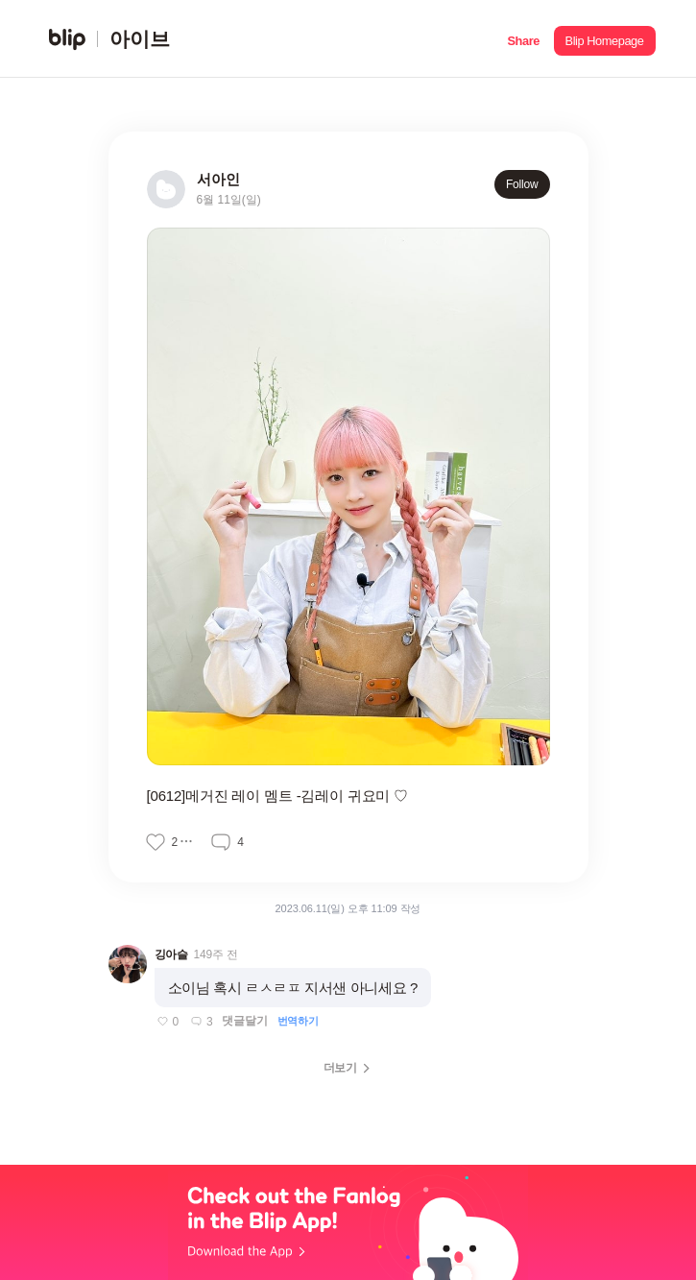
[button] (524, 39)
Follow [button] (522, 184)
